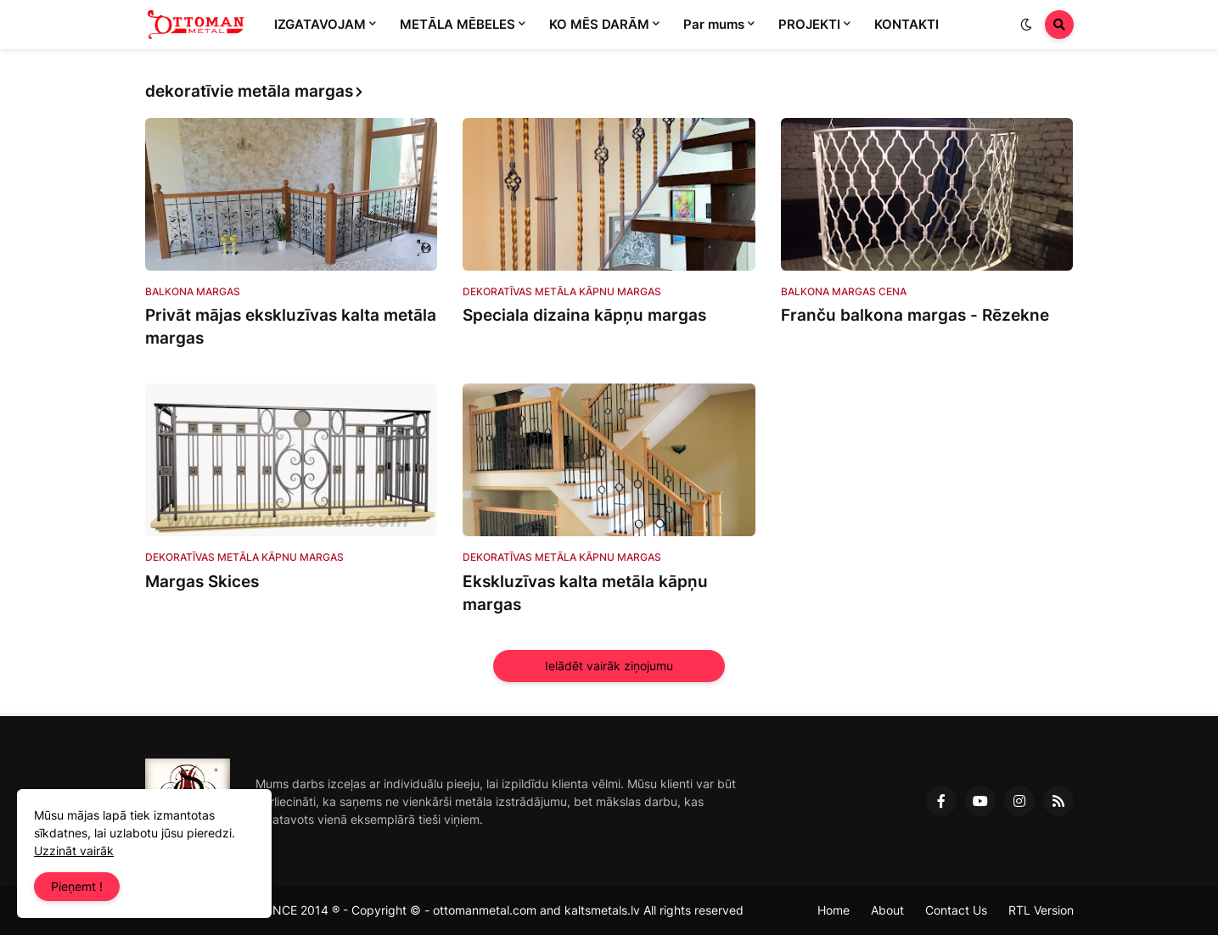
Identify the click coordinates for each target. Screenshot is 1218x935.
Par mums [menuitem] (713, 24)
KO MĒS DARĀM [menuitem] (599, 24)
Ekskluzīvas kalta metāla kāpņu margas (585, 593)
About (887, 910)
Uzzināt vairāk (74, 850)
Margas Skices (202, 581)
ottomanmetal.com (484, 910)
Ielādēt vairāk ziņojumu (609, 665)
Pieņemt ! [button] (77, 886)
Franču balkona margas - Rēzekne (915, 315)
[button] (1026, 24)
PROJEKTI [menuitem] (809, 24)
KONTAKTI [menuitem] (906, 24)
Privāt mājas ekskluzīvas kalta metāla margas (290, 326)
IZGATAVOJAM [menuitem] (320, 24)
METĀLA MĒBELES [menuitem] (457, 24)
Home (833, 910)
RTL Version (1041, 910)
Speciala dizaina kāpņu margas (584, 315)
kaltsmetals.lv (602, 910)
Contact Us (956, 910)
